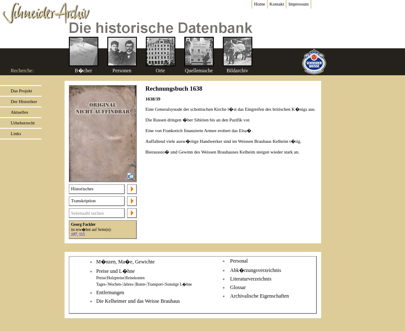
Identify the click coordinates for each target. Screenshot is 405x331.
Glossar (238, 287)
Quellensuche (199, 71)
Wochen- (115, 284)
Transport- (156, 284)
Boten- (141, 284)
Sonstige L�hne (178, 284)
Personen (121, 71)
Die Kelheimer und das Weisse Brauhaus (138, 301)
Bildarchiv (237, 71)
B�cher (83, 71)
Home (259, 4)
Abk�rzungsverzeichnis (255, 270)
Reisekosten (135, 278)
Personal (239, 261)
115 (82, 234)
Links (16, 133)
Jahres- (128, 284)
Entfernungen (110, 293)
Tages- (101, 284)
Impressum (298, 4)
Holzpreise (115, 278)
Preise (101, 278)
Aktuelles (19, 112)
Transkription (83, 200)
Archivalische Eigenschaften (259, 296)
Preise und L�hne (115, 271)
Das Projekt (21, 91)
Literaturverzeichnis (251, 279)
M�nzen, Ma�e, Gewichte (125, 262)
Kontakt (276, 4)
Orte (160, 71)
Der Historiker (24, 101)
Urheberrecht (23, 123)
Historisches (82, 188)
